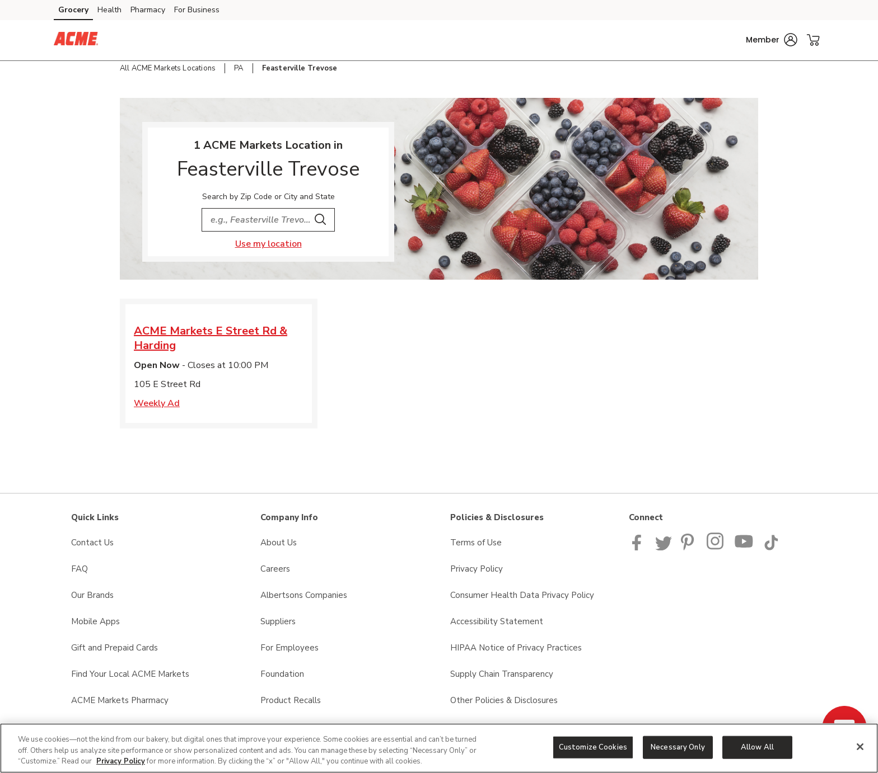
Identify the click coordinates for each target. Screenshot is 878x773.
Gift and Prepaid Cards (114, 647)
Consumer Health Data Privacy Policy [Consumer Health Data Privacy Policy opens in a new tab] (522, 595)
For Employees (289, 647)
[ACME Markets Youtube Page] (744, 547)
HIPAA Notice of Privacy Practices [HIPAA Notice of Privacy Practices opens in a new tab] (516, 647)
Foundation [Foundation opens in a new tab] (282, 674)
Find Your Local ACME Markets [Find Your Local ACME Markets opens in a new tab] (130, 674)
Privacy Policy (120, 761)
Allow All (757, 747)
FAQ (79, 568)
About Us (278, 542)
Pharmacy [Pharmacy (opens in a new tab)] (147, 9)
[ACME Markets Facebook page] (639, 547)
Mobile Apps (95, 621)
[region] (439, 748)
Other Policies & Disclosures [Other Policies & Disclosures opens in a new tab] (504, 700)
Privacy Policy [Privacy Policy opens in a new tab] (476, 568)
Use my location (268, 244)
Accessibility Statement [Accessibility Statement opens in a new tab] (496, 621)
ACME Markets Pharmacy (120, 700)
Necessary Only (678, 747)
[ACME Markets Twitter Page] (663, 547)
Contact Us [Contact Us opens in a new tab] (92, 542)
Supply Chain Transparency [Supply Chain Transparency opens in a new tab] (501, 674)
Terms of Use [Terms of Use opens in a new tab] (476, 542)
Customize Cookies (593, 747)
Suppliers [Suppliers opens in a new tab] (278, 621)
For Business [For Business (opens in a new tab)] (197, 9)
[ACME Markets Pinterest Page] (689, 547)
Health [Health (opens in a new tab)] (109, 9)
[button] (771, 40)
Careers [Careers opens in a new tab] (275, 568)
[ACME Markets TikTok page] (771, 547)
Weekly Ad (157, 403)
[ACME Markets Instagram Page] (716, 547)
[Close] (860, 746)
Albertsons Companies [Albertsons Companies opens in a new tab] (303, 595)
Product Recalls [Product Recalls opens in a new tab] (290, 700)
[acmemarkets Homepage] (76, 40)
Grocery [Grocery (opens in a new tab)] (73, 9)
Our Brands (92, 595)
